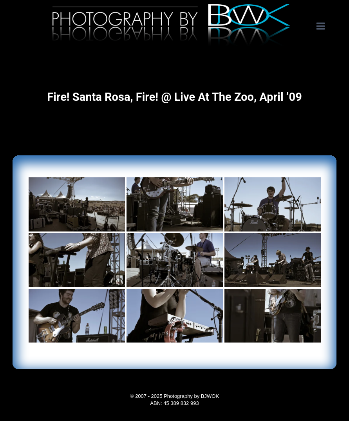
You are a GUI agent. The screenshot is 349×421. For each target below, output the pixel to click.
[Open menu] (324, 26)
